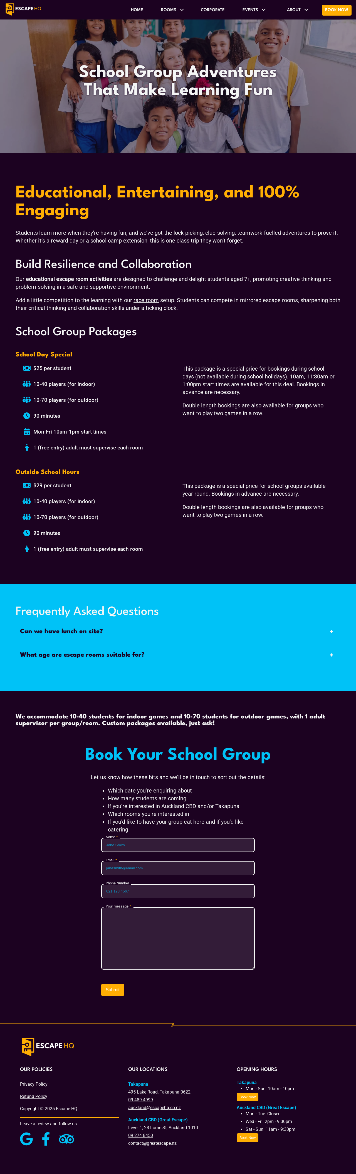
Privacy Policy (34, 1084)
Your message (117, 906)
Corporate (213, 10)
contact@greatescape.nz (152, 1143)
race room (146, 300)
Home (137, 10)
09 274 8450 (140, 1135)
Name (110, 837)
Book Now (336, 10)
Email (110, 860)
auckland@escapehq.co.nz (154, 1107)
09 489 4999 (140, 1099)
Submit (113, 989)
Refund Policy (33, 1096)
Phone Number (117, 883)
